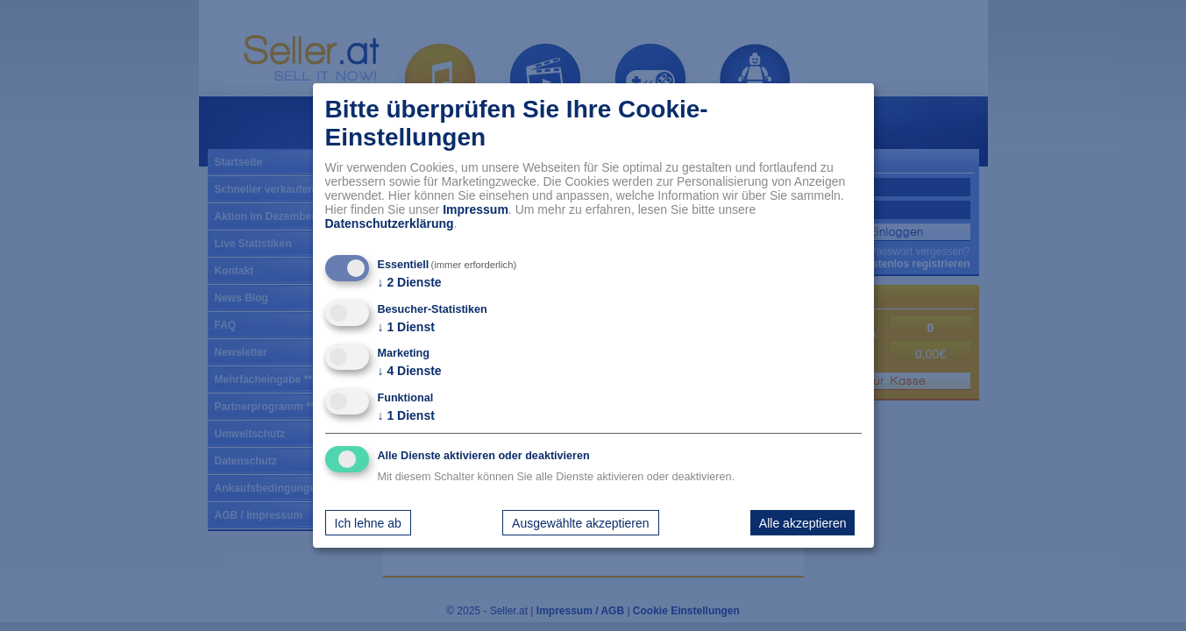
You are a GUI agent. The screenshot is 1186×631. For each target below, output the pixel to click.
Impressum (475, 209)
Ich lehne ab (368, 522)
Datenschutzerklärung (389, 223)
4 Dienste (410, 371)
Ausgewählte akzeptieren (580, 522)
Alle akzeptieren (803, 522)
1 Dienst (406, 327)
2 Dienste (410, 282)
